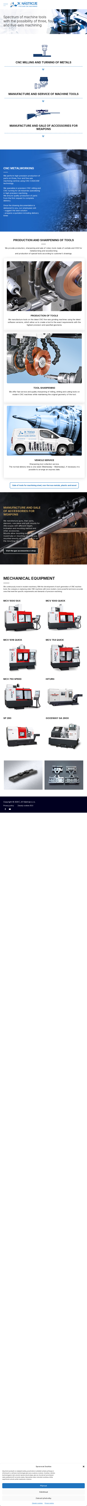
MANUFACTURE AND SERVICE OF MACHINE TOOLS (43, 94)
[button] (83, 1466)
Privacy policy (49, 1503)
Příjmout (43, 1486)
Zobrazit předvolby (43, 1498)
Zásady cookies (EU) (25, 806)
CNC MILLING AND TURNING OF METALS (43, 62)
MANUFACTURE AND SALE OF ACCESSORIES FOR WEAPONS (44, 127)
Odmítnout (43, 1492)
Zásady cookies (37, 1503)
